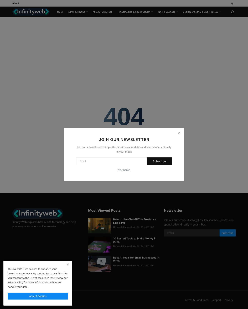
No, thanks (124, 170)
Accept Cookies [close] (37, 296)
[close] (68, 264)
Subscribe (159, 161)
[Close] (179, 133)
